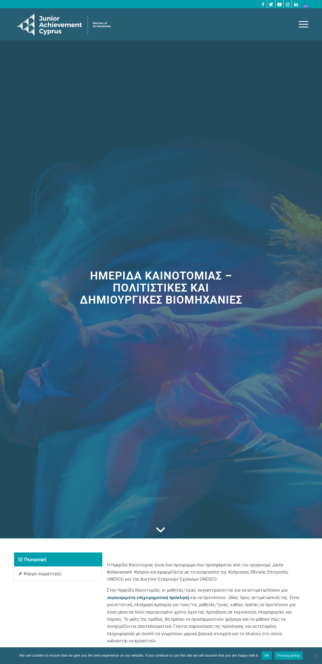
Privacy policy (288, 655)
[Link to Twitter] (271, 4)
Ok (266, 655)
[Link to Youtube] (279, 4)
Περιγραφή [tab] (32, 559)
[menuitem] (304, 6)
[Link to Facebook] (263, 4)
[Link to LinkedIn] (296, 4)
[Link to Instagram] (288, 4)
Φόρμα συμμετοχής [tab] (40, 573)
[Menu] (301, 24)
